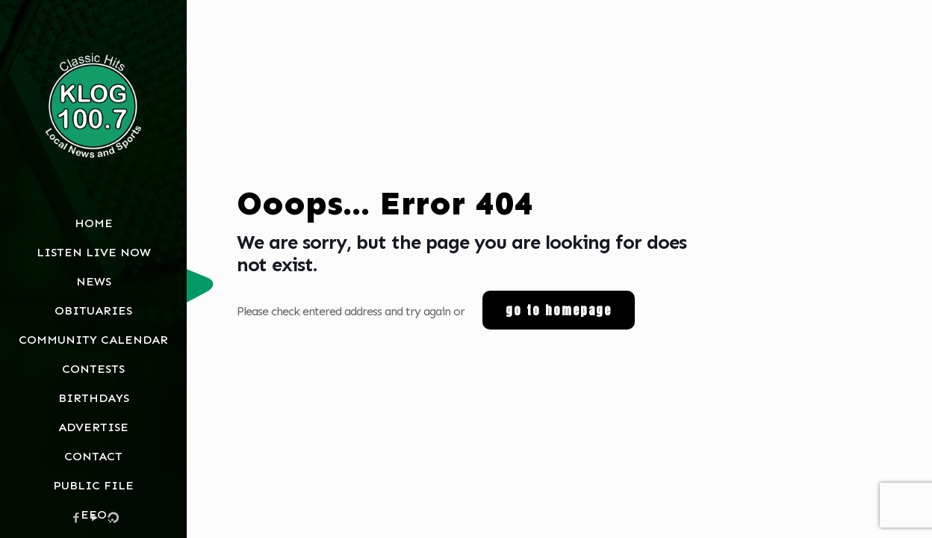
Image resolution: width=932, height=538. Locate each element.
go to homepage (559, 310)
